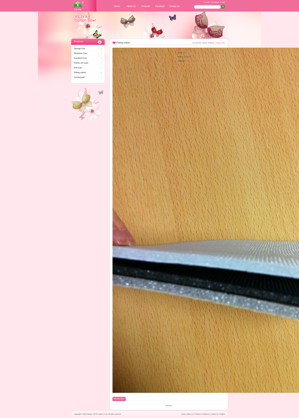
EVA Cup (78, 68)
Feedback (205, 414)
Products (198, 414)
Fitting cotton (80, 72)
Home (183, 414)
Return (168, 406)
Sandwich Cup (80, 58)
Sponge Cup (79, 48)
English (222, 414)
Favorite (207, 2)
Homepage (215, 2)
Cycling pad (79, 77)
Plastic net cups (81, 63)
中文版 (222, 2)
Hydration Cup (80, 53)
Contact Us (214, 414)
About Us (190, 414)
